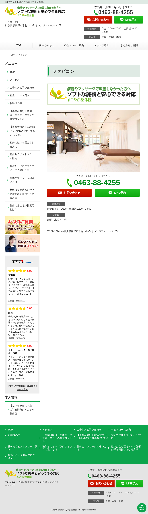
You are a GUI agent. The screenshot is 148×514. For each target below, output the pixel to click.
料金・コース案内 (74, 45)
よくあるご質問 (129, 45)
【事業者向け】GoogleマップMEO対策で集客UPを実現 (22, 130)
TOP (18, 45)
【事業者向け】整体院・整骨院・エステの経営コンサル (22, 115)
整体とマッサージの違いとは (22, 180)
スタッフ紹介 (101, 45)
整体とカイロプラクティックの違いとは (22, 168)
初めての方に (46, 45)
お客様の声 (16, 103)
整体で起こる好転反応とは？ (22, 207)
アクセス (15, 79)
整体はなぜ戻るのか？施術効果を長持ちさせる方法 (22, 193)
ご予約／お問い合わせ (22, 87)
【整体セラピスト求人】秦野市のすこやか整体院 (22, 409)
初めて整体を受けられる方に (22, 144)
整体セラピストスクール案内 (22, 156)
